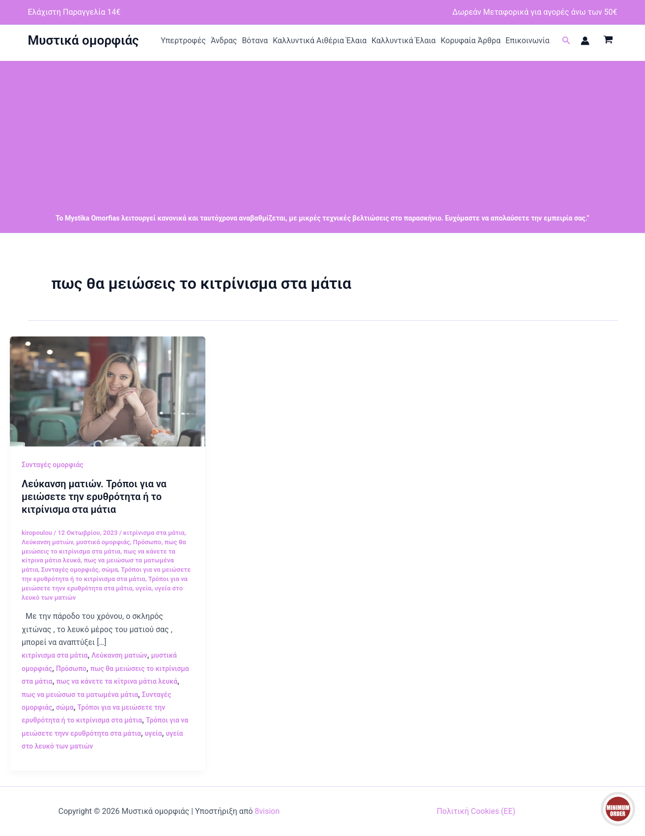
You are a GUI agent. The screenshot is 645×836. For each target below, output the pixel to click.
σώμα (110, 569)
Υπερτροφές (183, 40)
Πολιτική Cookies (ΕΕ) (476, 811)
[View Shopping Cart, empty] (608, 40)
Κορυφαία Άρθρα (471, 40)
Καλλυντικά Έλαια (403, 40)
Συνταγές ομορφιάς (53, 465)
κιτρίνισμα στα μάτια (154, 532)
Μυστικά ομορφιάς (83, 40)
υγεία (144, 588)
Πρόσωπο (147, 542)
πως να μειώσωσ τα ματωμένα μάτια (80, 694)
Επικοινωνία (527, 40)
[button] (566, 40)
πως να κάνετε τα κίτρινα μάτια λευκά (116, 681)
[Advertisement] (322, 129)
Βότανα (255, 40)
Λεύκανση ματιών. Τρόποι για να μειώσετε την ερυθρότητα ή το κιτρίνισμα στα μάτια (94, 496)
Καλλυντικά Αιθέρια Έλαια (319, 40)
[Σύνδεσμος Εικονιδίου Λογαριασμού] (585, 40)
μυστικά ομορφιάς (103, 542)
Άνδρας (224, 40)
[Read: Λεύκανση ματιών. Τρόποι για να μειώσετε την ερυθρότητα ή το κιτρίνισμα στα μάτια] (107, 390)
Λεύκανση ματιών (47, 542)
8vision (267, 811)
